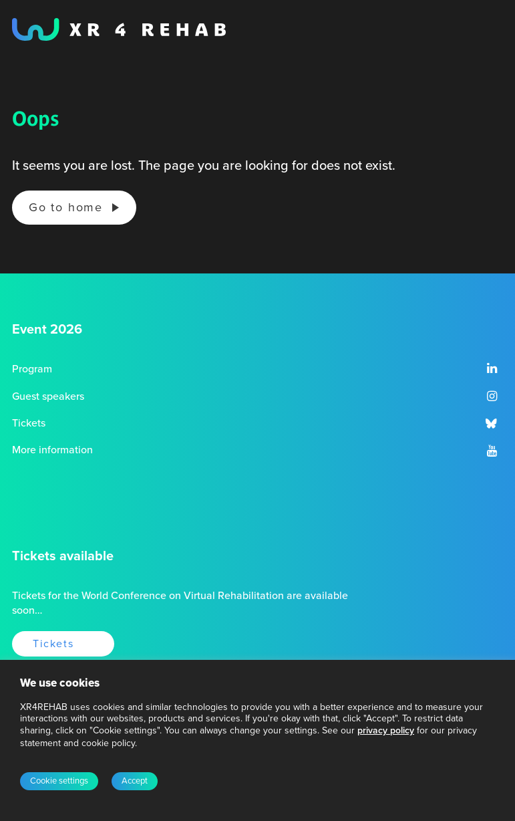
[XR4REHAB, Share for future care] (119, 29)
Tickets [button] (53, 644)
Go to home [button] (66, 207)
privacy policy (385, 730)
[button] (492, 369)
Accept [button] (135, 781)
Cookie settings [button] (59, 781)
